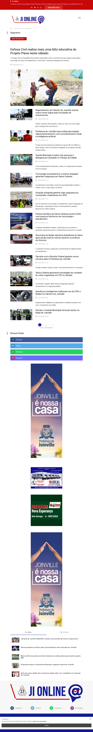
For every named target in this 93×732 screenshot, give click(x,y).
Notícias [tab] (65, 632)
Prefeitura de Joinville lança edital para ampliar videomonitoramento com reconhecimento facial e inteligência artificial (58, 134)
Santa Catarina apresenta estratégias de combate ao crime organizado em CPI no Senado (58, 274)
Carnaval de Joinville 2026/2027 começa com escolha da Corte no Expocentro (49, 639)
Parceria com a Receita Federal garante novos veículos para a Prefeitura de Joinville (57, 258)
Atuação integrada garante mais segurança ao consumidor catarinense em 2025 (56, 194)
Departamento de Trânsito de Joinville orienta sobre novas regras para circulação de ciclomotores (56, 113)
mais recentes (18, 38)
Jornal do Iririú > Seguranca (23, 28)
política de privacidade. (40, 721)
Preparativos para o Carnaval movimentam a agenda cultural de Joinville (47, 664)
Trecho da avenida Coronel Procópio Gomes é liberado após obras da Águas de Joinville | (48, 4)
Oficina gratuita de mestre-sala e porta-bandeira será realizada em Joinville (49, 647)
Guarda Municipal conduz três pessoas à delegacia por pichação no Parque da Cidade (56, 156)
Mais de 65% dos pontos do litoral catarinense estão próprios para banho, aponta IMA (51, 657)
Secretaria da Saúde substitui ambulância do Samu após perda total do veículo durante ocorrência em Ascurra (59, 238)
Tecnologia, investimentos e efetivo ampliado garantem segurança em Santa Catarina (56, 175)
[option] (48, 4)
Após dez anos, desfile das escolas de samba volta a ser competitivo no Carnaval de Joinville (50, 674)
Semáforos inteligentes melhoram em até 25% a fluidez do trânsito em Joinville (58, 293)
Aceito (47, 725)
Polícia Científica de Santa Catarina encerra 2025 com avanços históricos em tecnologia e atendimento (58, 216)
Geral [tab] (28, 632)
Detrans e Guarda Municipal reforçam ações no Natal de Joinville (57, 311)
